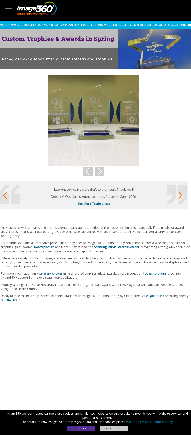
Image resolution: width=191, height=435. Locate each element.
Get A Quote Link (152, 296)
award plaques (44, 247)
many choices (53, 273)
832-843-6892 (10, 300)
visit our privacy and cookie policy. (149, 422)
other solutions (155, 273)
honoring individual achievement (116, 247)
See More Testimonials (94, 204)
